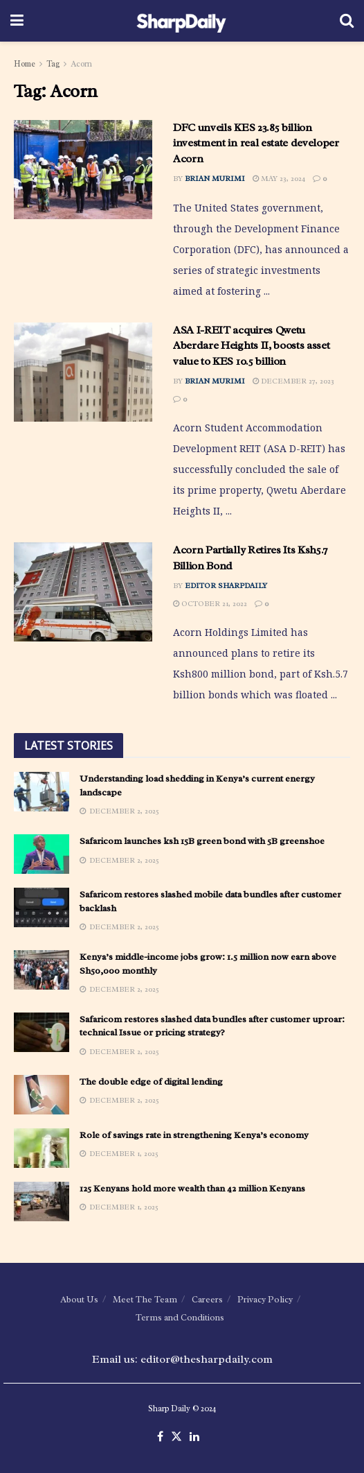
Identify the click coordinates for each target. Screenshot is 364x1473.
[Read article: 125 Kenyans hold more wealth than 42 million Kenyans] (41, 1201)
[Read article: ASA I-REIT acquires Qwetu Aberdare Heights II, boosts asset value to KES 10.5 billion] (83, 372)
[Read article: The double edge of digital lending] (41, 1094)
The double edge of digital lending (151, 1081)
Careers (207, 1299)
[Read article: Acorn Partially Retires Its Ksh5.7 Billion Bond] (83, 591)
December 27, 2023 (293, 381)
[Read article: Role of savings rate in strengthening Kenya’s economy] (41, 1148)
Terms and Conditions (180, 1317)
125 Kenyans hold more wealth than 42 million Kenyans (192, 1188)
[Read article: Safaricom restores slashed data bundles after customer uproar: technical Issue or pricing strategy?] (41, 1032)
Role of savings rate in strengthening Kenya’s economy (194, 1135)
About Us (79, 1299)
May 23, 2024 (279, 178)
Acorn (81, 63)
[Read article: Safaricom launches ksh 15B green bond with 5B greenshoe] (41, 854)
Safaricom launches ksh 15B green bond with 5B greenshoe (202, 841)
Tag (53, 63)
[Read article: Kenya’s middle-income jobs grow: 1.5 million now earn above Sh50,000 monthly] (41, 970)
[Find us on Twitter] (176, 1437)
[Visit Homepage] (182, 21)
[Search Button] (347, 21)
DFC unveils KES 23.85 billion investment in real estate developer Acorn (256, 143)
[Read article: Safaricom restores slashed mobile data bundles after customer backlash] (41, 907)
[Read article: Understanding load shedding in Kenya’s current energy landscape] (41, 791)
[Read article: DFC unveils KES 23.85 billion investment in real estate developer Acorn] (83, 169)
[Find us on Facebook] (160, 1437)
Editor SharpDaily (226, 585)
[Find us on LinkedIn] (194, 1437)
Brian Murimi (215, 178)
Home (24, 63)
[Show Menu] (17, 21)
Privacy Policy (265, 1299)
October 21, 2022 (210, 603)
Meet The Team (145, 1299)
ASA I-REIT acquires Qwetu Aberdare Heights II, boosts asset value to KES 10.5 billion (251, 345)
